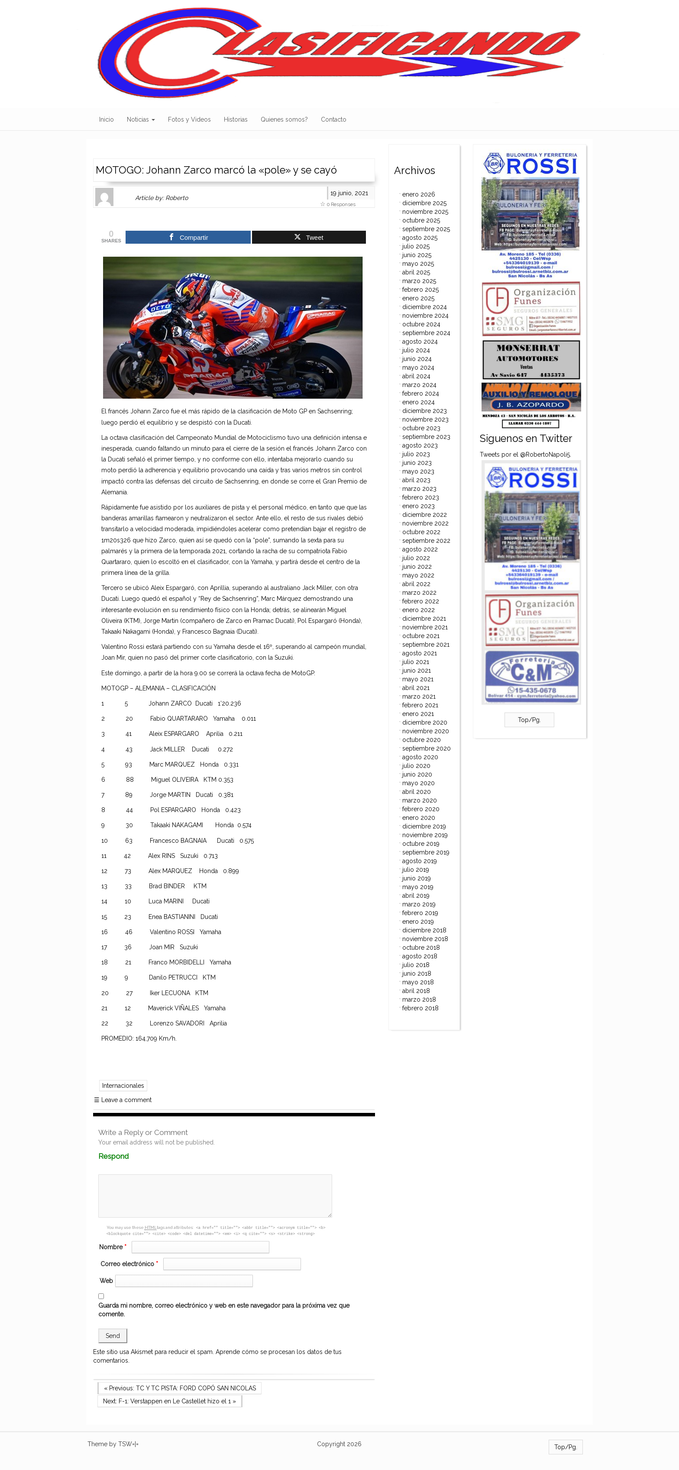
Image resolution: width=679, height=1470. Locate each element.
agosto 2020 (420, 757)
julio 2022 (416, 557)
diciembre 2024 (424, 306)
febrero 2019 (420, 912)
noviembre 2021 (425, 627)
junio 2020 (417, 774)
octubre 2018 (421, 947)
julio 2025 (416, 246)
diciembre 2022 (424, 514)
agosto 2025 (419, 237)
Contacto (333, 119)
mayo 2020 (418, 783)
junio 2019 (416, 878)
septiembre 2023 (426, 436)
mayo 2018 (418, 982)
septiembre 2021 (425, 644)
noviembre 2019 (425, 835)
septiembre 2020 (426, 748)
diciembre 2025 (424, 203)
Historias (236, 119)
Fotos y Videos (189, 119)
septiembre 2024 (426, 332)
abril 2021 (416, 687)
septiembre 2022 (426, 540)
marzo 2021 (419, 696)
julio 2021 (415, 661)
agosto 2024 (420, 341)
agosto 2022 (420, 549)
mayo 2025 (418, 263)
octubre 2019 (421, 843)
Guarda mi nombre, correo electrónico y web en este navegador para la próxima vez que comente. (223, 1310)
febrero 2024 (420, 393)
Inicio (106, 119)
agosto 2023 (420, 445)
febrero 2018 (420, 1008)
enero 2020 (418, 817)
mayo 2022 (418, 575)
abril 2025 (416, 272)
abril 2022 (416, 583)
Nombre (114, 1247)
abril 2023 (416, 480)
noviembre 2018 (425, 938)
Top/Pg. (529, 719)
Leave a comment (123, 1099)
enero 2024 (418, 402)
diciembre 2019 (424, 826)
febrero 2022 (420, 601)
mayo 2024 (418, 367)
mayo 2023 (418, 471)
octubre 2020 (421, 739)
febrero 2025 (420, 289)
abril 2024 (416, 376)
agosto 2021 (419, 653)
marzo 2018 (419, 999)
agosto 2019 (419, 861)
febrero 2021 (420, 705)
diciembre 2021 (424, 618)
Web (106, 1280)
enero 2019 (418, 921)
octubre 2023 (421, 428)
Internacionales (123, 1085)
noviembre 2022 (425, 523)
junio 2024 (417, 358)
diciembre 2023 (424, 410)
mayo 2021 (417, 679)
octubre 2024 (421, 324)
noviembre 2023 (425, 419)
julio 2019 (415, 869)
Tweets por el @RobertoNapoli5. (525, 454)
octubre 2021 (421, 635)
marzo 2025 (419, 280)
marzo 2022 (419, 592)
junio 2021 (416, 670)
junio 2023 (417, 462)
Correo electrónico (130, 1263)
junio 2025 (416, 254)
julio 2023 (416, 454)
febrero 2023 (420, 497)
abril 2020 (416, 791)
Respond (130, 1156)
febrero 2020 (421, 809)
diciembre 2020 (424, 722)
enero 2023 (418, 506)
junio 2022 (417, 566)
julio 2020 (416, 765)
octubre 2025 (421, 220)
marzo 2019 (419, 904)
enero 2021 (418, 713)
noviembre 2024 (425, 315)
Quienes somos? (284, 119)
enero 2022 (418, 609)
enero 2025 (418, 298)
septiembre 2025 (426, 229)
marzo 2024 (419, 384)
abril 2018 (416, 990)
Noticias (141, 119)
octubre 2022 (421, 532)
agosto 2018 (419, 956)
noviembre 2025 (425, 211)
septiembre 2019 (425, 852)
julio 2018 (416, 964)
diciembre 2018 (424, 930)
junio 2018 (416, 973)
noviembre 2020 (425, 731)
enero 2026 (418, 194)
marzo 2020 (419, 800)
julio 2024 (416, 350)
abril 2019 (416, 895)
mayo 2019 (417, 886)
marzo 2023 (419, 488)
